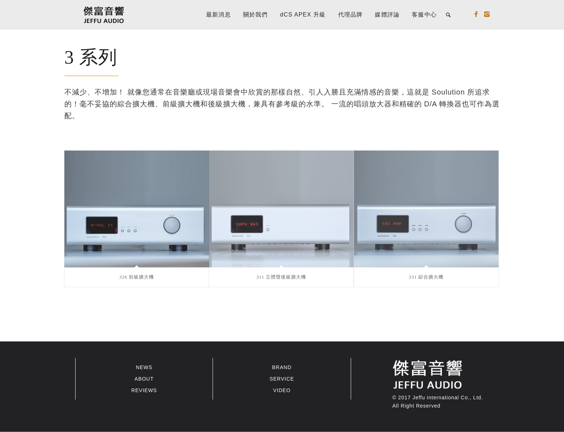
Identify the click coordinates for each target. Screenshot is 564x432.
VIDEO (282, 390)
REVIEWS (144, 390)
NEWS (144, 367)
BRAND (281, 367)
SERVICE (281, 379)
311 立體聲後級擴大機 (281, 277)
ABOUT (144, 379)
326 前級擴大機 (136, 277)
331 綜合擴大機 (426, 277)
